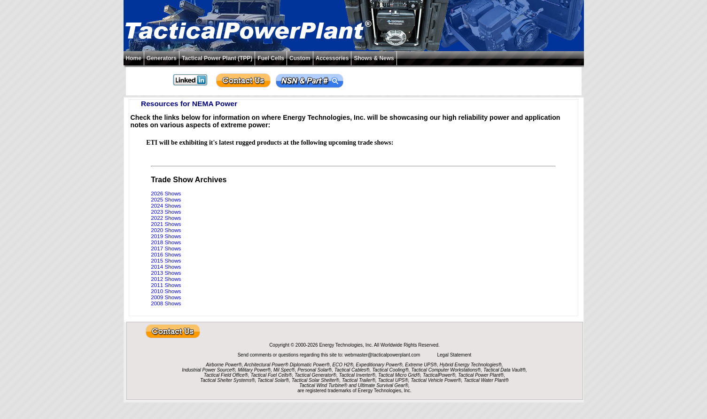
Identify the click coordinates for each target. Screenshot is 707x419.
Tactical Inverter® (357, 375)
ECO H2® (342, 364)
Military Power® (254, 369)
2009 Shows (166, 297)
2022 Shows (166, 218)
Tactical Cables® (352, 369)
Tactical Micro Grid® (399, 375)
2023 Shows (166, 212)
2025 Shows (166, 199)
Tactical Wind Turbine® (323, 385)
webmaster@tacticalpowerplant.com (383, 354)
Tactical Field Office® (226, 375)
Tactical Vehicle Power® (436, 380)
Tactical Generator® (315, 375)
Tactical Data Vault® (504, 369)
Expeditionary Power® (379, 364)
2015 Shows (166, 260)
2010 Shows (166, 291)
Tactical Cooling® (390, 369)
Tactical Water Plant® (486, 380)
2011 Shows (166, 285)
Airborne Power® (223, 364)
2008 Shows (166, 303)
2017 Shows (166, 248)
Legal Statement (454, 354)
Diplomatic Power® (310, 364)
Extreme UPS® (421, 364)
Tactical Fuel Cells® (271, 375)
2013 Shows (166, 273)
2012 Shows (166, 279)
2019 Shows (166, 236)
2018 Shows (166, 242)
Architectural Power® (266, 364)
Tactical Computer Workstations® (446, 369)
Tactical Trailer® (358, 380)
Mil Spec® (284, 369)
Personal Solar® (314, 369)
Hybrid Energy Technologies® (471, 364)
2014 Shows (166, 267)
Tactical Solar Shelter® (316, 380)
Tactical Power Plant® (481, 375)
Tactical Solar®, (273, 380)
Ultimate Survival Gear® (383, 385)
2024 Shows (166, 205)
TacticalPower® (439, 375)
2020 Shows (166, 230)
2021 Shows (166, 224)
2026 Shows (166, 193)
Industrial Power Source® (208, 369)
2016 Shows (166, 254)
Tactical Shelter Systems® (227, 380)
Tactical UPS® (393, 380)
